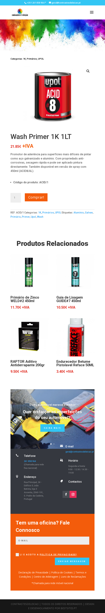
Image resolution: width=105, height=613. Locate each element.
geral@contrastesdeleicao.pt (80, 452)
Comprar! (36, 197)
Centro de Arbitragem (46, 576)
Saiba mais (52, 428)
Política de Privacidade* (58, 554)
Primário (15, 216)
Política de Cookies (62, 572)
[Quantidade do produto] (15, 198)
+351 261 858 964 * (36, 2)
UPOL (41, 58)
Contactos (75, 481)
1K (24, 58)
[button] (88, 71)
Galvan (89, 212)
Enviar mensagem (72, 561)
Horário (73, 460)
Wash (40, 216)
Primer (26, 216)
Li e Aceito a (46, 554)
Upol (33, 216)
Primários (32, 58)
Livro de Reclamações (73, 576)
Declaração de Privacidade (33, 572)
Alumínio (79, 212)
